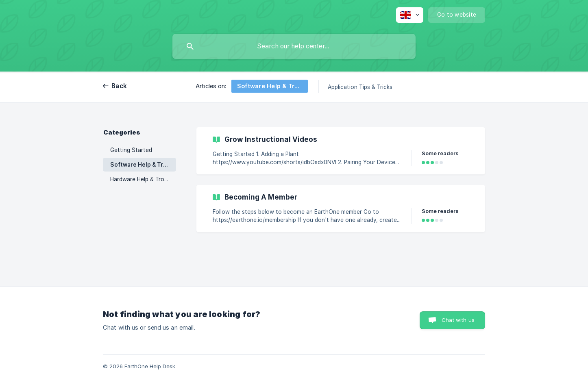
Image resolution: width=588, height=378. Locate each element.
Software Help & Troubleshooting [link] (143, 164)
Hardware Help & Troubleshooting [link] (143, 179)
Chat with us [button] (458, 320)
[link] (340, 150)
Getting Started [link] (131, 150)
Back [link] (119, 86)
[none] (409, 15)
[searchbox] (294, 46)
